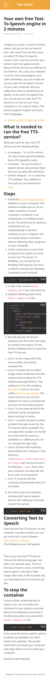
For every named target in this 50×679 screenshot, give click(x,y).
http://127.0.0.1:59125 (16, 540)
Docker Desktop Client (32, 199)
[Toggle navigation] (5, 5)
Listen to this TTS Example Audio (26, 120)
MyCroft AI (14, 389)
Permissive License (28, 393)
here (10, 187)
